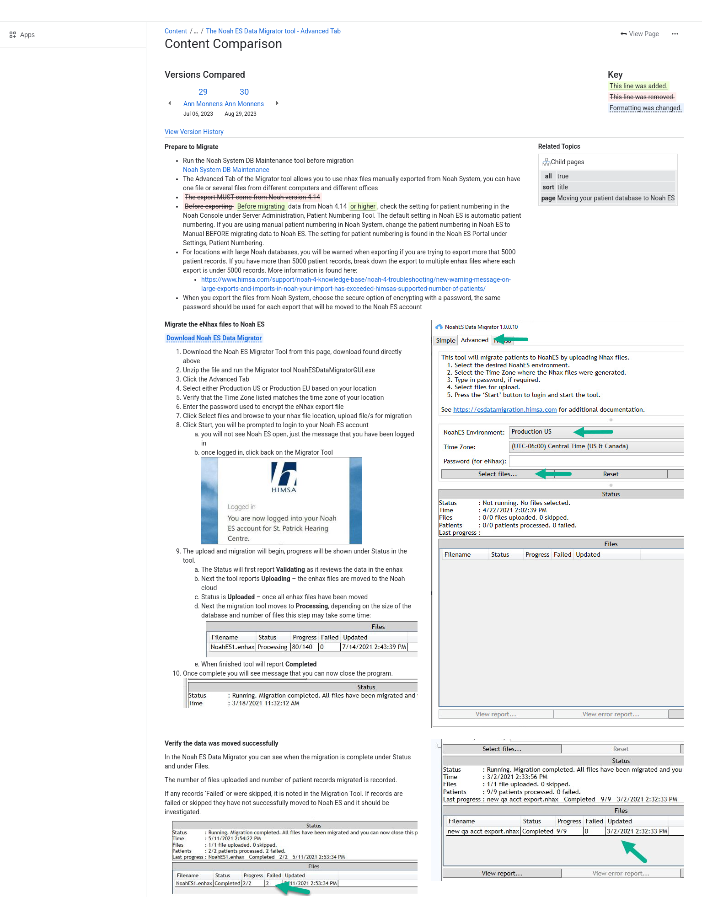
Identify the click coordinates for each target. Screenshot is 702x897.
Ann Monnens (203, 103)
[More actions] (675, 34)
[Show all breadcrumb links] (195, 31)
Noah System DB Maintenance (226, 169)
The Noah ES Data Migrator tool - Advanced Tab (273, 31)
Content (176, 31)
